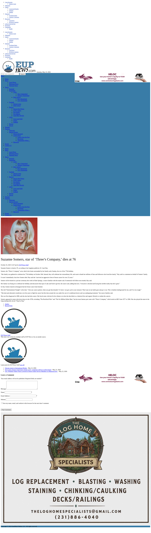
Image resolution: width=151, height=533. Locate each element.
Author (7, 304)
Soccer (11, 125)
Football (11, 102)
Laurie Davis (17, 135)
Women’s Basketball (23, 95)
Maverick (16, 142)
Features (7, 129)
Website (3, 401)
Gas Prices (11, 20)
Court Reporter (8, 2)
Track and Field (17, 119)
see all (22, 365)
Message (3, 390)
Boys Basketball (22, 99)
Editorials (12, 130)
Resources (7, 19)
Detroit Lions (17, 104)
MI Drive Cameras (13, 22)
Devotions (7, 25)
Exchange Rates (13, 15)
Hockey (11, 107)
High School (17, 97)
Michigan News (13, 84)
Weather (7, 127)
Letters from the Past (10, 24)
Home (7, 79)
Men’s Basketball (22, 94)
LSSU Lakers (17, 110)
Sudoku (11, 12)
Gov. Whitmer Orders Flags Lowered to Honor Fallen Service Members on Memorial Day (31, 371)
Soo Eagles (16, 112)
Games (6, 7)
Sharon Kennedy (18, 134)
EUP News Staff (24, 265)
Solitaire (11, 10)
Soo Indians (16, 114)
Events (7, 144)
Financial (7, 14)
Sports (7, 87)
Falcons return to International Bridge (16, 368)
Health (10, 29)
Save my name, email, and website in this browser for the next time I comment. (26, 405)
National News (13, 85)
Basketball (12, 90)
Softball (15, 122)
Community (8, 27)
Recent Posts (8, 306)
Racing (11, 124)
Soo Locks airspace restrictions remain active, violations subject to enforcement (28, 370)
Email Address (5, 397)
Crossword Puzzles (14, 9)
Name (2, 394)
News (6, 80)
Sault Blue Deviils (18, 115)
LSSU (15, 92)
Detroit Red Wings (18, 109)
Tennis (15, 120)
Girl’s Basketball (22, 100)
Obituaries (7, 5)
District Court (12, 4)
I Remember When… (23, 140)
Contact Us (8, 145)
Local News (12, 82)
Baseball (11, 89)
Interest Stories (13, 132)
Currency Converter (14, 17)
